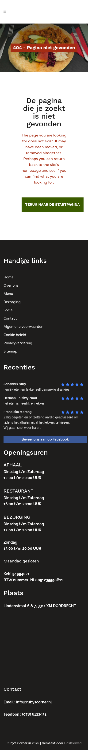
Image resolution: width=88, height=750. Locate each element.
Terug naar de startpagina (52, 204)
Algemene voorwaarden (23, 327)
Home (9, 277)
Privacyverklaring (18, 343)
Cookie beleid (15, 335)
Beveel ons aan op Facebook (45, 439)
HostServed (72, 743)
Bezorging (12, 302)
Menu (8, 294)
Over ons (11, 285)
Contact (10, 318)
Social (8, 310)
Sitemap (10, 351)
